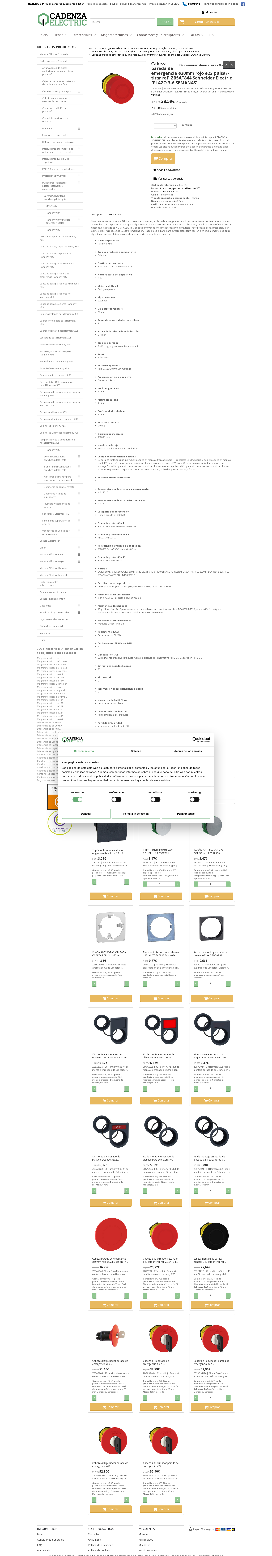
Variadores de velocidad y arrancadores (56, 532)
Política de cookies (99, 1550)
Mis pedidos (146, 1539)
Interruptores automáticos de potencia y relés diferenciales (58, 150)
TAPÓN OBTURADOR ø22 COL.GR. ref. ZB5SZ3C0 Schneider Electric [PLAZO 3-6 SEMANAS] (210, 852)
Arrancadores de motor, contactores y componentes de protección (58, 71)
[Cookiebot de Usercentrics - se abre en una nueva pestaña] (195, 739)
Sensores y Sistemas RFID (56, 513)
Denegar (86, 813)
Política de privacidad (100, 1545)
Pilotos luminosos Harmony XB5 (56, 361)
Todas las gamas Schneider (54, 61)
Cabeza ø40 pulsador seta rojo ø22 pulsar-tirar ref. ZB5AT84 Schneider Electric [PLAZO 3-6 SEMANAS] (160, 1260)
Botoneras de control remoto (59, 486)
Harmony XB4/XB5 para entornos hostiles (58, 221)
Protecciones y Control (54, 175)
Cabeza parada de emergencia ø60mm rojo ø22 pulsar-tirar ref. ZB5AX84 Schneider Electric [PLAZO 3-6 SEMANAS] (110, 1260)
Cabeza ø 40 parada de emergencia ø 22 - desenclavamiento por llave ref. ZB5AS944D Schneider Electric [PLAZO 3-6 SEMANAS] (160, 1362)
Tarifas (196, 35)
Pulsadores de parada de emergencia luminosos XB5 (60, 403)
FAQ (39, 1545)
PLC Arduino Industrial (51, 626)
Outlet (43, 639)
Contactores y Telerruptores (160, 35)
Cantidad (187, 124)
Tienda (60, 35)
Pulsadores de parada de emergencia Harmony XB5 (60, 393)
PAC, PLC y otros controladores (58, 169)
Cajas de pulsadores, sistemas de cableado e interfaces (58, 83)
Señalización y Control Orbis (54, 612)
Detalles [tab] (136, 751)
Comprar (163, 158)
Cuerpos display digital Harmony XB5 (59, 330)
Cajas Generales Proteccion (54, 619)
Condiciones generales (50, 1539)
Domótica (47, 128)
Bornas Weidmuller (50, 540)
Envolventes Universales (55, 135)
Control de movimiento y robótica (55, 120)
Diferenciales (84, 35)
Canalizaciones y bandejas (56, 91)
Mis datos (144, 1545)
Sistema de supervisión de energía (56, 522)
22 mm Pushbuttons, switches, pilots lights (55, 197)
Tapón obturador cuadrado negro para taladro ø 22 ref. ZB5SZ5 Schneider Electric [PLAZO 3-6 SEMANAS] (107, 852)
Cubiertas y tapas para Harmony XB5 (59, 313)
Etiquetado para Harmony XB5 (55, 337)
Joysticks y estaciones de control (57, 505)
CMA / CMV (51, 205)
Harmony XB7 (53, 449)
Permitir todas (186, 813)
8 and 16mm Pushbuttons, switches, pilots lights (57, 468)
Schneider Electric (168, 191)
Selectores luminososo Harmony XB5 (59, 432)
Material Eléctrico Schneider (54, 54)
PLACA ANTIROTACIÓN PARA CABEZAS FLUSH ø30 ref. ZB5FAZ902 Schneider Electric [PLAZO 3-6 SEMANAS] (109, 954)
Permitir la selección (136, 813)
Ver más (155, 94)
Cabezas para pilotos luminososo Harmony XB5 (57, 265)
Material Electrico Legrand (53, 575)
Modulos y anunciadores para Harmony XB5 (55, 353)
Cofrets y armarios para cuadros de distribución (54, 99)
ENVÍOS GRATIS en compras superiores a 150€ (55, 3)
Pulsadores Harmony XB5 (53, 412)
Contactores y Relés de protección (54, 109)
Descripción (97, 214)
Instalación (45, 633)
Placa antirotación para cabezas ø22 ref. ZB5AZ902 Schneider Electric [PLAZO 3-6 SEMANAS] (161, 954)
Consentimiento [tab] (84, 751)
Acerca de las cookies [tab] (188, 751)
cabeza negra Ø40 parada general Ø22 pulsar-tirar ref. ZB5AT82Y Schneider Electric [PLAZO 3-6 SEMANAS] (210, 1260)
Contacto (93, 1534)
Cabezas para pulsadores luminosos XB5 (59, 285)
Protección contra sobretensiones (49, 583)
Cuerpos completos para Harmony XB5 (58, 322)
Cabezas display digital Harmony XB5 (59, 246)
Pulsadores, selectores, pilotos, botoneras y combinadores (54, 186)
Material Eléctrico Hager (52, 561)
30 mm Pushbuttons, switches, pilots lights (55, 458)
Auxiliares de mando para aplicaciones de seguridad (58, 478)
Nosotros (43, 1534)
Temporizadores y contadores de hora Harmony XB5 (57, 441)
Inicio (44, 35)
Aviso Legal (94, 1539)
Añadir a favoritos (167, 170)
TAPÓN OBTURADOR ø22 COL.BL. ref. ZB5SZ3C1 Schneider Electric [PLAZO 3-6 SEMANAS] (159, 852)
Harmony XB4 (53, 212)
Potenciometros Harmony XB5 (55, 375)
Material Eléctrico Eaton (52, 554)
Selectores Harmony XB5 (53, 425)
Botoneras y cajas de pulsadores (55, 495)
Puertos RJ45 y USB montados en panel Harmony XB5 (57, 383)
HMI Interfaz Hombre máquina (58, 142)
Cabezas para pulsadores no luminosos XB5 (55, 295)
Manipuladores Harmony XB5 (55, 344)
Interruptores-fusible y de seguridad (55, 160)
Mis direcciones (148, 1550)
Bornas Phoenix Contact (52, 598)
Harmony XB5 (53, 229)
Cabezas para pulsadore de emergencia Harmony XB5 (54, 275)
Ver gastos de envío (169, 178)
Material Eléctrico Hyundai (53, 568)
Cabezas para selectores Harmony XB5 (58, 305)
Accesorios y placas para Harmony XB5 (204, 64)
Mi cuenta (211, 12)
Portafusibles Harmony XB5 (54, 368)
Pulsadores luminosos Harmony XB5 (59, 419)
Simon (43, 547)
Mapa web (43, 1550)
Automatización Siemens (53, 592)
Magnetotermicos (116, 35)
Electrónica (45, 605)
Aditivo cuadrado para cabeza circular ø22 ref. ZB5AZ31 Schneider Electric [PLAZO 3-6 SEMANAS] (210, 954)
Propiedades (116, 214)
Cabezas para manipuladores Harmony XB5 (55, 255)
